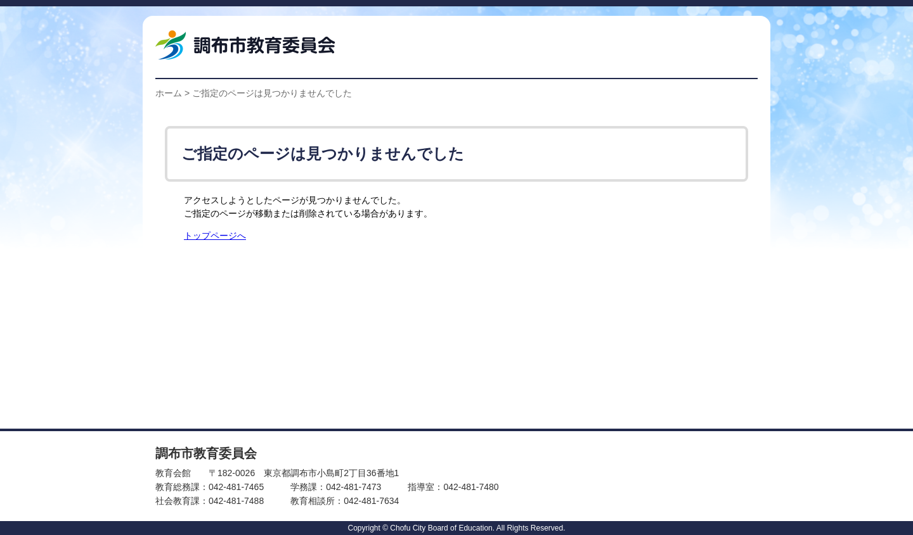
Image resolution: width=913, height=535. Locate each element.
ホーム (168, 93)
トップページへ (215, 236)
